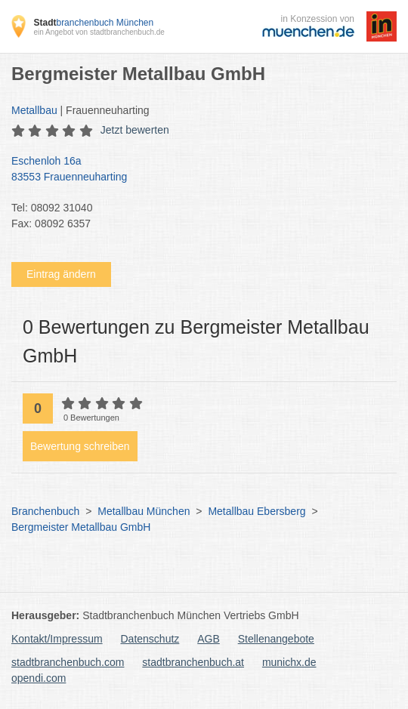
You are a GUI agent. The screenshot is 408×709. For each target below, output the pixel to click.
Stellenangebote (276, 639)
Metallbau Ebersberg (256, 511)
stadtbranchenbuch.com (67, 662)
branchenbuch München (93, 22)
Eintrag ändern (61, 274)
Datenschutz (150, 639)
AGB (208, 639)
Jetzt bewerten (134, 130)
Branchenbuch (45, 511)
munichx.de (289, 662)
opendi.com (38, 678)
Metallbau (34, 110)
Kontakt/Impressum (57, 639)
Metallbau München (143, 511)
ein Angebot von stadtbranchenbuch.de (98, 32)
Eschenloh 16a (196, 170)
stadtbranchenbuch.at (193, 662)
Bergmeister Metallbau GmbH (80, 527)
